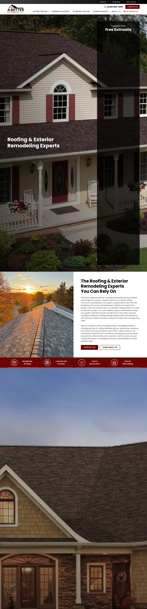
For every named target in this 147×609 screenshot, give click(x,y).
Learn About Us (110, 347)
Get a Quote (131, 2)
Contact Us (132, 7)
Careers (103, 2)
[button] (40, 12)
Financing (116, 2)
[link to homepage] (15, 9)
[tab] (23, 362)
